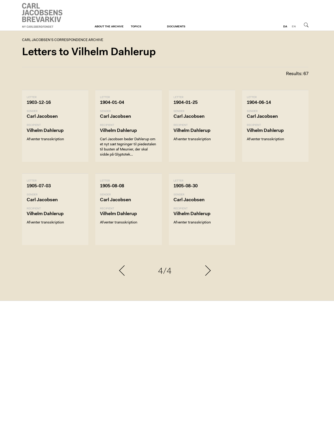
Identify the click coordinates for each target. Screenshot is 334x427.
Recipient (34, 125)
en (294, 26)
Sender (32, 111)
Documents (176, 26)
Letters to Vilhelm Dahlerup (89, 52)
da (285, 26)
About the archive (109, 26)
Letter (32, 97)
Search (306, 25)
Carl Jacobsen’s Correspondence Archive (43, 15)
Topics (136, 26)
